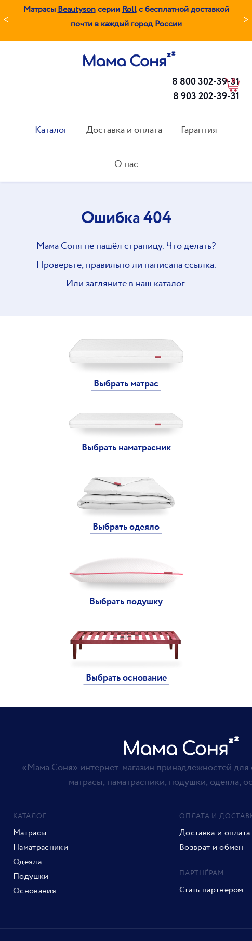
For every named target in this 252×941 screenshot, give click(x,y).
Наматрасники (40, 847)
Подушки (30, 876)
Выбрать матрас (126, 384)
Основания (34, 891)
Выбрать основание (126, 678)
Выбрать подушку (126, 601)
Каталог (51, 129)
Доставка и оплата (124, 129)
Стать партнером (211, 890)
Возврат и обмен (211, 847)
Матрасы (29, 833)
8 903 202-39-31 (206, 96)
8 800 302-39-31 (206, 82)
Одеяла (27, 862)
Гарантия (199, 129)
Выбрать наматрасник (126, 447)
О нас (126, 164)
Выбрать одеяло (126, 527)
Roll (129, 10)
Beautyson (77, 10)
